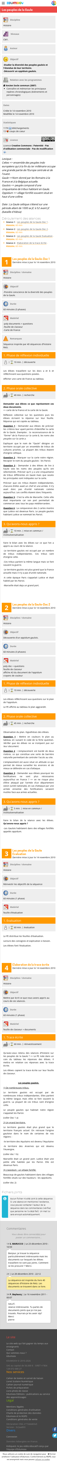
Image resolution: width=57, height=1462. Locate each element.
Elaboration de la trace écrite (32, 243)
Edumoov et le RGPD (16, 1416)
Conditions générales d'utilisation (23, 1409)
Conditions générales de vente (21, 1419)
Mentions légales (15, 1406)
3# (8, 1294)
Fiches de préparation (17, 1387)
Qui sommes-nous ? (16, 1352)
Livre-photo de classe (17, 1390)
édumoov (11, 1356)
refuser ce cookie (42, 1459)
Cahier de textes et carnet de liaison (24, 1378)
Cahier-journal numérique (19, 1384)
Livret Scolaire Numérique (19, 1381)
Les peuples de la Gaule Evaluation (35, 236)
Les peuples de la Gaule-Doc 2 (32, 229)
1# (8, 1243)
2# (8, 1273)
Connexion (11, 1436)
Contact (10, 1349)
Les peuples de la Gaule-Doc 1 (32, 222)
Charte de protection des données (23, 1413)
